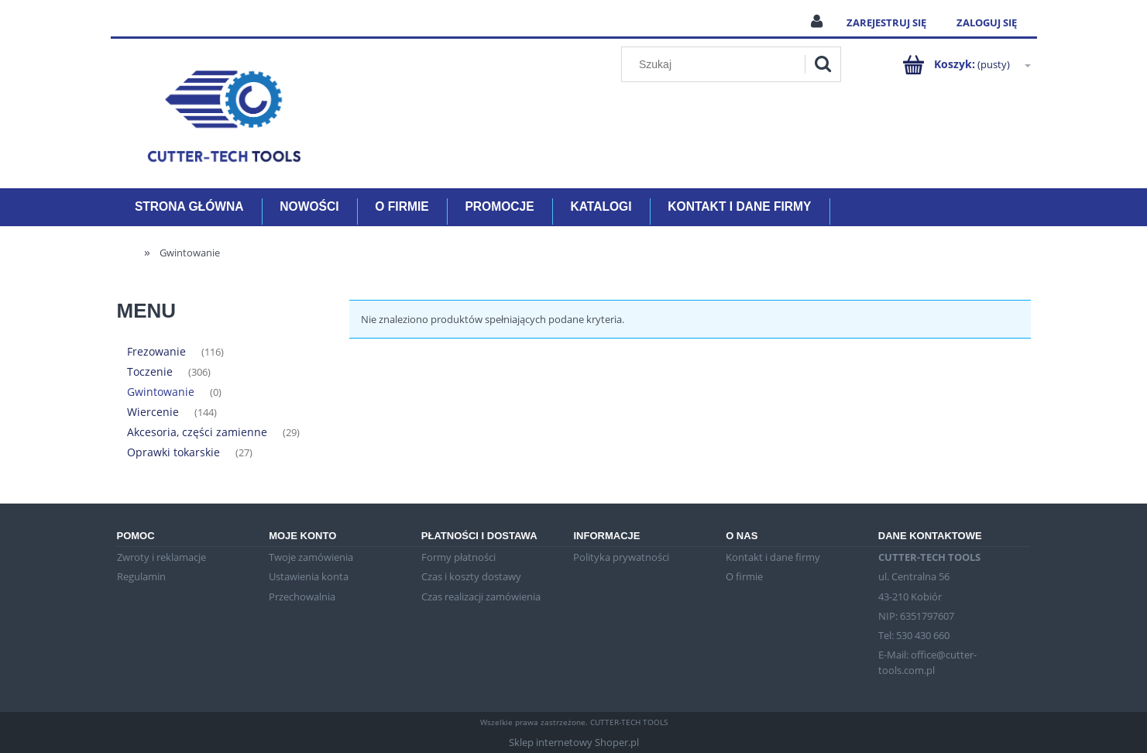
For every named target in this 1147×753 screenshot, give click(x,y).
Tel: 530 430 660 (914, 635)
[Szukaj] (822, 64)
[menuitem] (189, 207)
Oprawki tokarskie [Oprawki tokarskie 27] (173, 452)
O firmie (744, 576)
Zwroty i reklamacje (161, 557)
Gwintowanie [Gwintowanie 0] (160, 391)
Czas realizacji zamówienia (481, 596)
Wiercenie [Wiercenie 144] (153, 411)
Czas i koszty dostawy (471, 576)
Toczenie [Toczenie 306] (150, 371)
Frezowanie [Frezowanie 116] (156, 351)
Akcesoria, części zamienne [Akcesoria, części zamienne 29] (197, 432)
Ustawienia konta (309, 576)
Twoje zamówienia (311, 557)
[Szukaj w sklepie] (716, 64)
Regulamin (141, 576)
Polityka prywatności (621, 557)
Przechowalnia (302, 596)
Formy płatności (458, 557)
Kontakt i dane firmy (773, 557)
